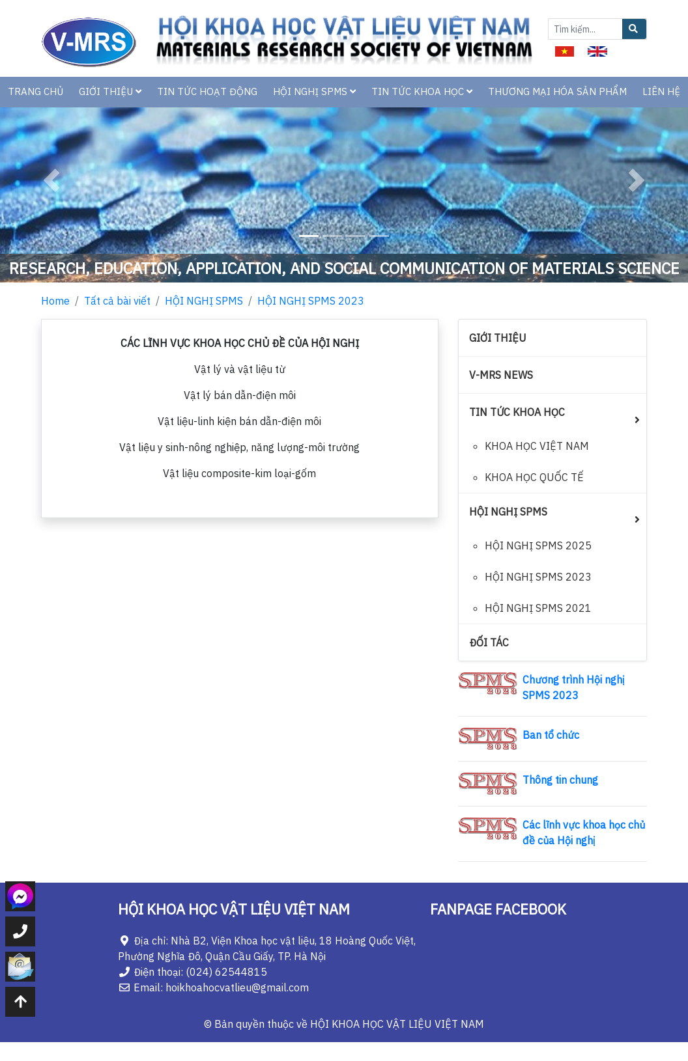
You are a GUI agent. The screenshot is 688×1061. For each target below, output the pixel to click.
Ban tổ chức (551, 734)
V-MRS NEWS (501, 374)
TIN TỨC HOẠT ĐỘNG (207, 91)
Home (55, 300)
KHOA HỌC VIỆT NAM (537, 445)
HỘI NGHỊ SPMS (314, 91)
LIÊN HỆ (661, 91)
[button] (51, 180)
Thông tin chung (560, 779)
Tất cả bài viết (117, 300)
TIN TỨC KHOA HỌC (421, 91)
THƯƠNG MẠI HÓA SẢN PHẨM (557, 91)
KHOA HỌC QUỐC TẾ (534, 477)
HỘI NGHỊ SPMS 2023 (310, 300)
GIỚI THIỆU (110, 91)
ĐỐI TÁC (489, 642)
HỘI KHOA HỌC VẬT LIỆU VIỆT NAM (397, 1023)
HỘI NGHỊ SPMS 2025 (538, 545)
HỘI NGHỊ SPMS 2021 (538, 607)
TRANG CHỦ (35, 91)
